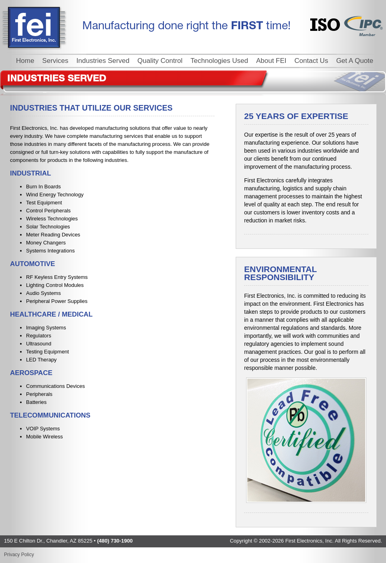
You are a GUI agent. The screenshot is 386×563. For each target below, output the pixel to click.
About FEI (271, 61)
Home (25, 61)
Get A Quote (355, 61)
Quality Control (159, 61)
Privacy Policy (19, 554)
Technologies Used (219, 61)
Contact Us (311, 61)
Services (55, 61)
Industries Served (103, 61)
